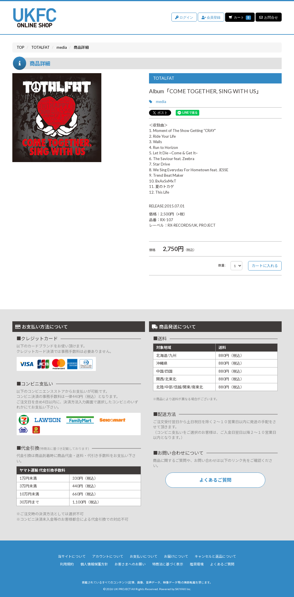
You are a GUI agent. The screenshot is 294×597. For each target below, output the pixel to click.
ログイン (184, 17)
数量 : (222, 265)
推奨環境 (197, 564)
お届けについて (176, 556)
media (161, 101)
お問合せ (268, 17)
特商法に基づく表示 (167, 564)
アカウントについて (107, 556)
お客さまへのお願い (130, 564)
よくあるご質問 (215, 480)
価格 (152, 250)
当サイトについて (72, 556)
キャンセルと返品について (215, 556)
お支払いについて (143, 556)
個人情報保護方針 (94, 564)
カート (240, 17)
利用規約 (67, 564)
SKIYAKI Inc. (183, 589)
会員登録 (210, 17)
